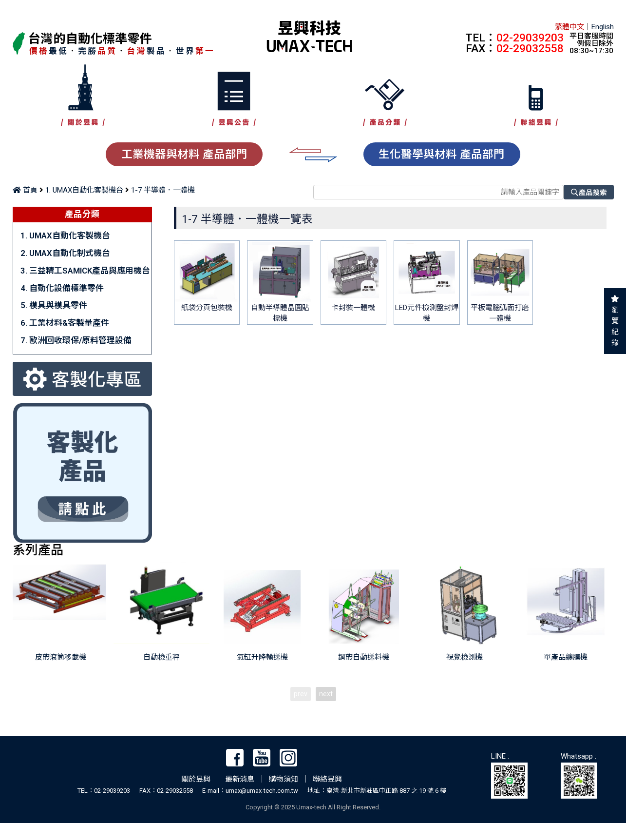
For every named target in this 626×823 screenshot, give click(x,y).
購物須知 (283, 779)
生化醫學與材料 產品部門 (442, 154)
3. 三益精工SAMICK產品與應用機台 (85, 270)
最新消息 (239, 779)
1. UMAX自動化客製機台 (84, 190)
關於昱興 (195, 779)
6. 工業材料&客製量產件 (64, 323)
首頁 (25, 190)
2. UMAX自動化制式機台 (65, 253)
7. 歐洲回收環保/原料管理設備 (76, 340)
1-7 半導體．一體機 (163, 190)
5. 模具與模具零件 (53, 305)
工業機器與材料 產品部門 (184, 154)
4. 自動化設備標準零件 (62, 288)
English (602, 26)
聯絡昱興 (327, 779)
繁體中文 (569, 26)
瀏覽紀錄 (615, 327)
